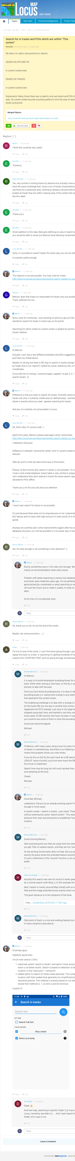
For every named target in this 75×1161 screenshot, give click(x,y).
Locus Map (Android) (41, 30)
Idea (29, 30)
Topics (14, 21)
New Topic (27, 21)
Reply (15, 154)
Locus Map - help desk (11, 30)
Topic (24, 30)
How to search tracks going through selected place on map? (33, 118)
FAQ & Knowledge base (48, 21)
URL (25, 154)
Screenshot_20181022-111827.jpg (49, 902)
